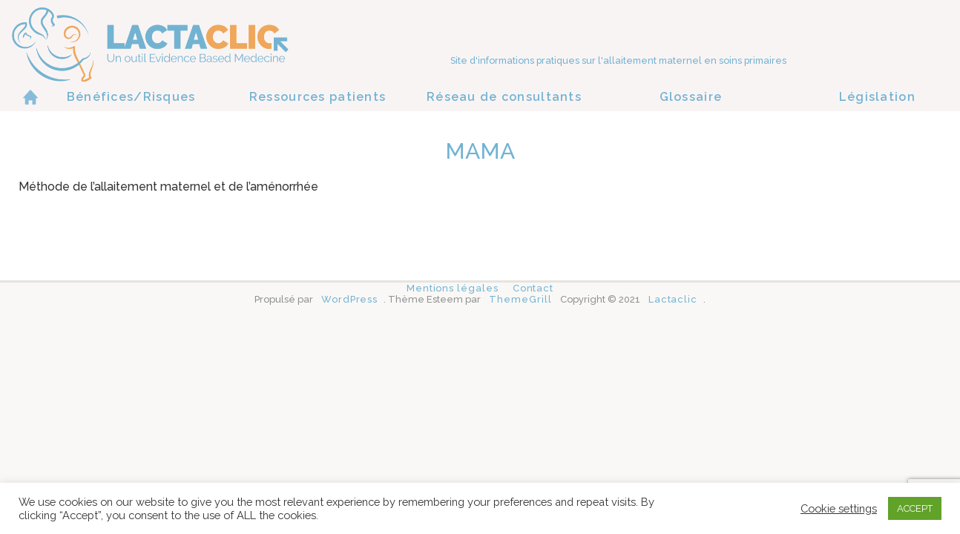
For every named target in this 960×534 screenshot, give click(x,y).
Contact (533, 288)
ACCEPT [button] (915, 508)
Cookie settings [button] (838, 508)
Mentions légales (453, 288)
